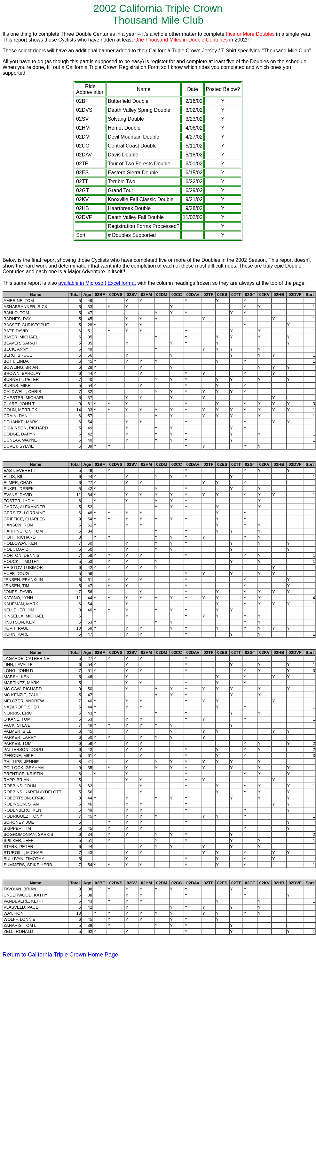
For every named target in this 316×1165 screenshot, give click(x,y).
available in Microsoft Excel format (97, 283)
